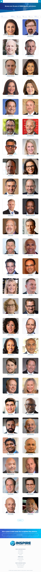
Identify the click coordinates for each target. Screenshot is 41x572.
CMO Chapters (20, 553)
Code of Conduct (30, 570)
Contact (20, 554)
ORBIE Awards (20, 556)
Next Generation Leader (20, 564)
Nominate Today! (20, 534)
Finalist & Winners (20, 559)
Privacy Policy (23, 570)
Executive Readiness (20, 565)
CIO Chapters (20, 550)
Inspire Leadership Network (16, 570)
